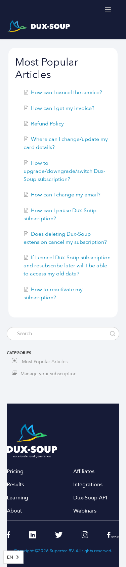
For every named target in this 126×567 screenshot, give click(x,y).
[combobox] (13, 557)
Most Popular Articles (40, 361)
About (14, 511)
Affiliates (83, 471)
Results (15, 484)
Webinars (84, 511)
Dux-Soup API (90, 497)
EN (10, 557)
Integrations (87, 484)
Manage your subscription (48, 374)
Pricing (15, 471)
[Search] (63, 333)
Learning (17, 497)
